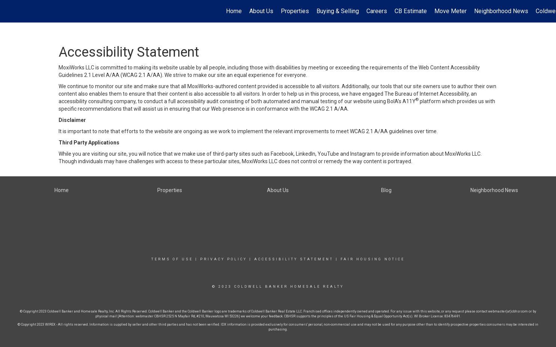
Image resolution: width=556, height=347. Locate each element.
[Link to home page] (10, 11)
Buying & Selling (337, 11)
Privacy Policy (223, 259)
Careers (376, 11)
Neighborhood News (501, 11)
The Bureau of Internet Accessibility (426, 94)
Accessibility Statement (293, 259)
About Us (261, 11)
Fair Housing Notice (373, 259)
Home (234, 11)
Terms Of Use (172, 259)
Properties (295, 11)
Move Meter (450, 11)
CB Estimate (411, 11)
